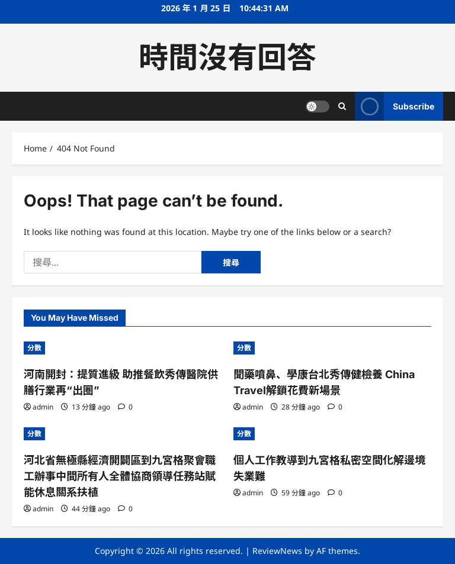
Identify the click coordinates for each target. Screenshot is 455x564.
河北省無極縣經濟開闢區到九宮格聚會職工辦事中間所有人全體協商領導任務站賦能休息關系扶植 (120, 476)
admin (43, 407)
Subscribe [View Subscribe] (394, 106)
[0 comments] (125, 407)
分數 (34, 348)
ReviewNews (277, 550)
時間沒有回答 (227, 57)
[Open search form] (342, 106)
